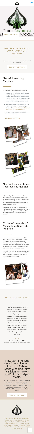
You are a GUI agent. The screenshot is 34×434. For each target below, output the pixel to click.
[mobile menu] (31, 3)
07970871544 (9, 389)
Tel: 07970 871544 (17, 428)
